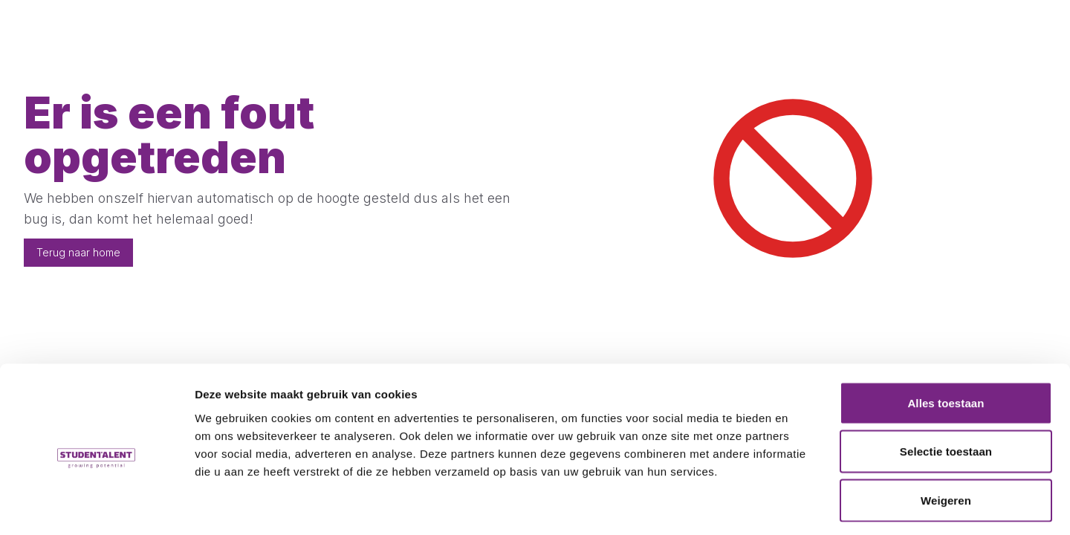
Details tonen (803, 505)
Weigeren (946, 437)
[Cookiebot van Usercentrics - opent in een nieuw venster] (96, 506)
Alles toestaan (945, 340)
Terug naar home (78, 252)
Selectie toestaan (946, 389)
